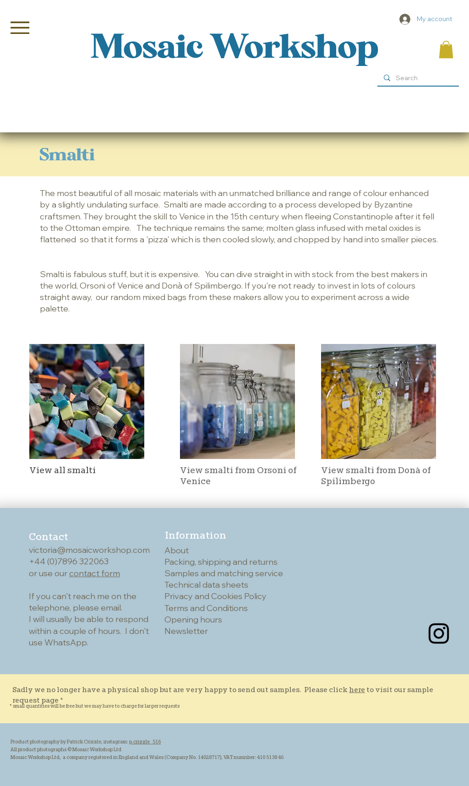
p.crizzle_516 (145, 741)
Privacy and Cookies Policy (215, 596)
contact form (94, 573)
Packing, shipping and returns (221, 562)
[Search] (418, 78)
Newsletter (186, 631)
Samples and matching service (223, 573)
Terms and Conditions (206, 608)
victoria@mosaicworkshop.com (89, 550)
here (357, 689)
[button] (20, 28)
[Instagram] (439, 633)
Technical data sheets (206, 584)
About (176, 550)
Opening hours (193, 619)
